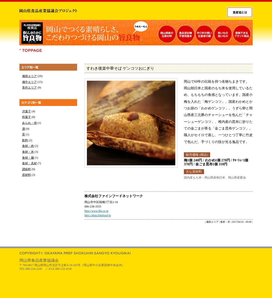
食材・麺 (28, 157)
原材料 (26, 175)
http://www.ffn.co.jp (96, 211)
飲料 (25, 140)
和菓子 (26, 117)
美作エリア (29, 87)
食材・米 (28, 152)
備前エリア (29, 76)
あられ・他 (29, 123)
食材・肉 (28, 146)
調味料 (26, 169)
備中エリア (29, 82)
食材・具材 (29, 163)
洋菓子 (26, 111)
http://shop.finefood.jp (97, 215)
